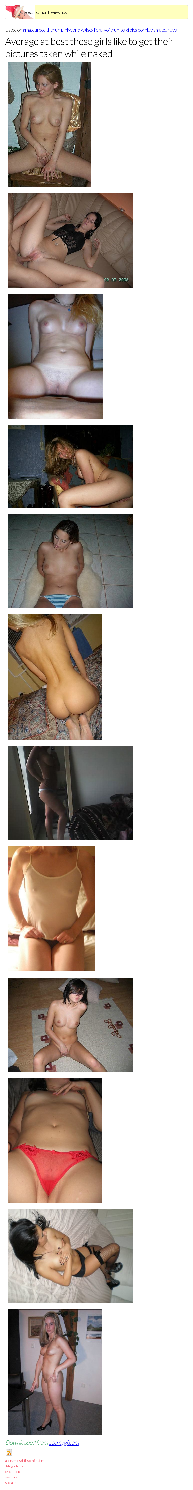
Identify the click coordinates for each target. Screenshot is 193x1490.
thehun (53, 30)
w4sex (87, 30)
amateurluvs (165, 30)
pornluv (145, 30)
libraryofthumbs (109, 30)
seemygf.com (64, 1442)
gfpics (131, 30)
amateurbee (34, 30)
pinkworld (70, 30)
